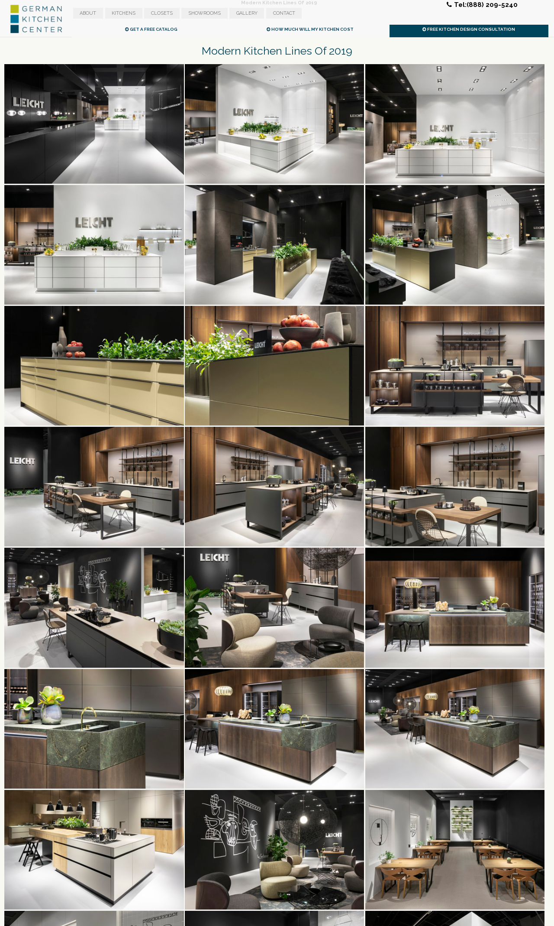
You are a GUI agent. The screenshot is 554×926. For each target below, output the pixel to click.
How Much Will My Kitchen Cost (310, 29)
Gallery (247, 13)
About (88, 13)
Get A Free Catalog (151, 29)
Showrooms (204, 13)
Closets (162, 13)
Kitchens (123, 13)
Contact (284, 13)
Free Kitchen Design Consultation (468, 29)
